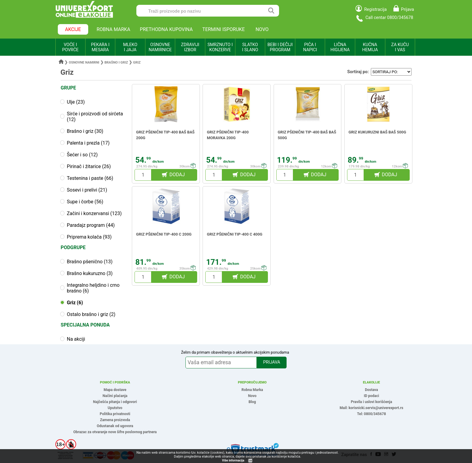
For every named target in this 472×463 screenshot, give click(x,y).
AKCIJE (73, 29)
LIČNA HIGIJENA (340, 47)
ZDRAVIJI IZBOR (190, 47)
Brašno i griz (116, 62)
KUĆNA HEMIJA (370, 47)
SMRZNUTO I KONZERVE (220, 47)
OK (250, 460)
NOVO (262, 29)
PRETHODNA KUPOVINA (166, 29)
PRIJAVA (271, 362)
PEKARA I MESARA (100, 47)
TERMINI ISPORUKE (223, 29)
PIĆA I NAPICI (310, 47)
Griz (137, 62)
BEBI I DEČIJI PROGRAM (280, 47)
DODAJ (177, 174)
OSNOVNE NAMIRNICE (160, 47)
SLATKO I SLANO (250, 47)
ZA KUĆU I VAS (400, 47)
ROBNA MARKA (113, 29)
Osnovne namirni (84, 62)
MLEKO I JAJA (130, 47)
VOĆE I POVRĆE (70, 47)
